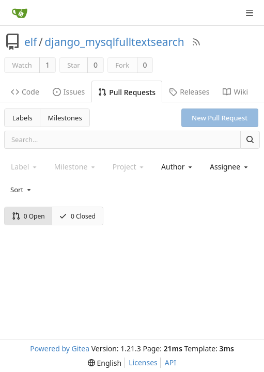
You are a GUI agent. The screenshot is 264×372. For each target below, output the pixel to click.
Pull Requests (127, 92)
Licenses (143, 362)
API (170, 362)
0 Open (28, 216)
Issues (69, 92)
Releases (189, 92)
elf (30, 42)
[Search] (250, 140)
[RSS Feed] (196, 42)
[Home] (19, 13)
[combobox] (177, 166)
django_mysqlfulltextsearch (114, 42)
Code (25, 92)
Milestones (65, 117)
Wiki (235, 92)
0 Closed (77, 216)
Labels (22, 117)
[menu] (21, 189)
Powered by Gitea (59, 348)
